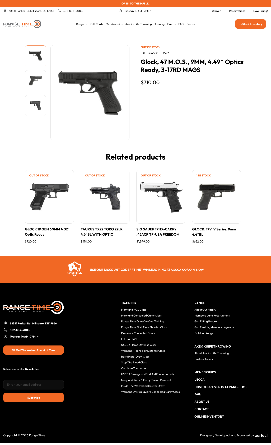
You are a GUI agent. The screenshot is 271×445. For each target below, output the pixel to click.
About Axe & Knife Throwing (211, 353)
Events (171, 24)
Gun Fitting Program (206, 321)
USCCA (199, 380)
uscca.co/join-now (187, 270)
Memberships (114, 24)
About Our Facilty (205, 310)
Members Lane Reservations (212, 315)
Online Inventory (209, 418)
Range (82, 24)
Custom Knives (203, 359)
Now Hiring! (260, 11)
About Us (202, 403)
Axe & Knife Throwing (138, 24)
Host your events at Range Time (221, 388)
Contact (191, 24)
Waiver (216, 11)
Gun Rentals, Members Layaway (214, 327)
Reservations (237, 11)
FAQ (181, 24)
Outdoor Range (203, 333)
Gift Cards (96, 24)
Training (160, 24)
